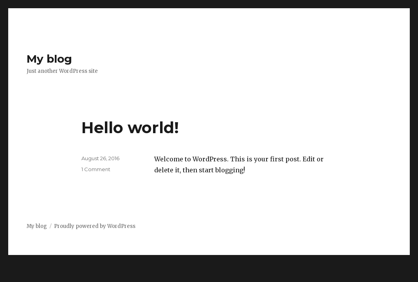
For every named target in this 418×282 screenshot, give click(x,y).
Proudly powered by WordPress (94, 226)
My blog (49, 58)
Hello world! (130, 127)
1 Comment (95, 169)
